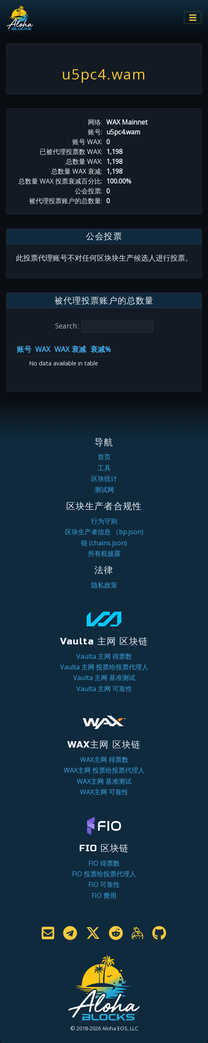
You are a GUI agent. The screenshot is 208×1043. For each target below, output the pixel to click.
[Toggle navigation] (193, 17)
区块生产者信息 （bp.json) (104, 531)
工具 (104, 467)
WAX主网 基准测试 (104, 781)
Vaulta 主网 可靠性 (104, 688)
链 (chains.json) (104, 542)
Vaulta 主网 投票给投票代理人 (104, 666)
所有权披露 (104, 553)
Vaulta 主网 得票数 (104, 656)
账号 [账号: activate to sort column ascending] (24, 349)
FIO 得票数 (104, 863)
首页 (104, 456)
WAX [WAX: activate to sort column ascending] (42, 349)
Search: (104, 326)
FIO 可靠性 (104, 884)
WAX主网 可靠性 (104, 791)
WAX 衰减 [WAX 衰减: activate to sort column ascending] (70, 349)
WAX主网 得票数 (104, 759)
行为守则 (104, 521)
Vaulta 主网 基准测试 (104, 677)
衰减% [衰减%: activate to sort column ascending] (100, 349)
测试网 (104, 489)
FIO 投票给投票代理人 (104, 873)
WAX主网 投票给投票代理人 (104, 770)
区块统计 (104, 478)
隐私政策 (104, 585)
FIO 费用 (104, 895)
